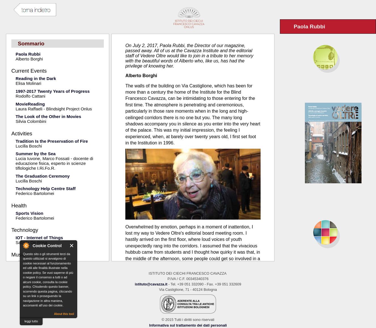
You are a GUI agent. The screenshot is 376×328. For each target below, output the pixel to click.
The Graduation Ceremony (43, 176)
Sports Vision (29, 213)
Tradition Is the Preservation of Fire (52, 141)
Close (72, 245)
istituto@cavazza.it (151, 284)
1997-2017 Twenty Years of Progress (53, 91)
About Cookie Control (25, 245)
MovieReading (30, 104)
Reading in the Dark (36, 78)
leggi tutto (31, 321)
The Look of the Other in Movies (48, 116)
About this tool (64, 314)
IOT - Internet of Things (39, 237)
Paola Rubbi (28, 54)
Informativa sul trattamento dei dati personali (188, 325)
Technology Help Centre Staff (46, 188)
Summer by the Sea (36, 153)
